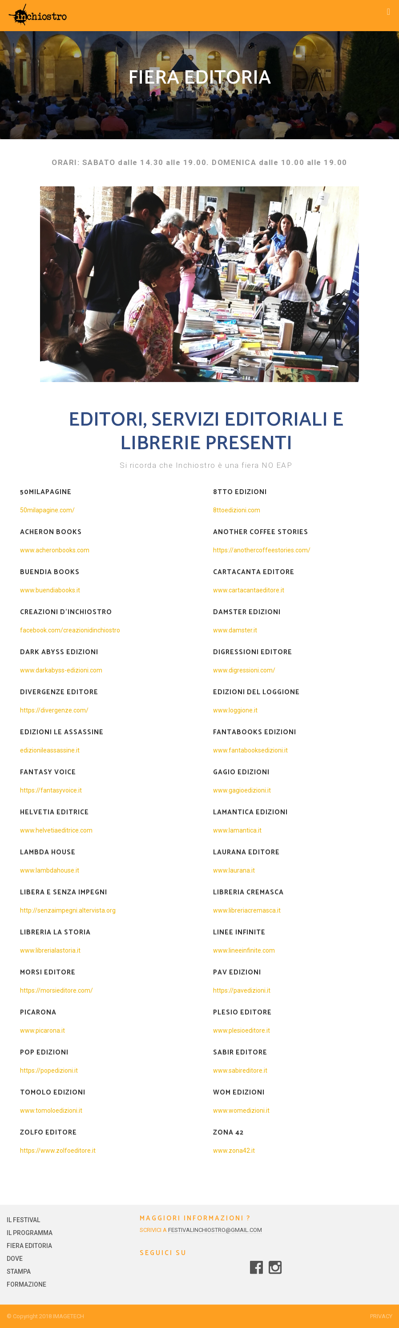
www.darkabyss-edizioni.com (61, 670)
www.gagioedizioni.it (242, 790)
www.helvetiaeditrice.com (56, 830)
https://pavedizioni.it (241, 990)
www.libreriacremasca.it (247, 910)
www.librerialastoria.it (50, 950)
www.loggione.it (235, 710)
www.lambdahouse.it (49, 870)
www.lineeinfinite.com (244, 950)
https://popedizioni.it (49, 1070)
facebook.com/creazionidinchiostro (70, 630)
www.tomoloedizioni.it (51, 1110)
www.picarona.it (42, 1030)
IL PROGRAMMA (29, 1232)
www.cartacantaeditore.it (248, 590)
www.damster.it (235, 630)
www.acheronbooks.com (54, 550)
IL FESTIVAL (23, 1219)
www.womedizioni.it (241, 1110)
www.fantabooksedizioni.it (250, 750)
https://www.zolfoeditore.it (58, 1150)
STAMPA (19, 1271)
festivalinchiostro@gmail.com (215, 1230)
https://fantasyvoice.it (51, 790)
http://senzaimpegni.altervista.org (68, 910)
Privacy (381, 1316)
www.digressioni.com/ (244, 670)
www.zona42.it (234, 1150)
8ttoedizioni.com (236, 510)
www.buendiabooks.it (50, 590)
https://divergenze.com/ (54, 710)
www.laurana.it (234, 870)
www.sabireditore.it (240, 1070)
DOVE (15, 1258)
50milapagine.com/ (47, 510)
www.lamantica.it (237, 830)
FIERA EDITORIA (29, 1245)
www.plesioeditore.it (241, 1030)
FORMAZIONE (26, 1284)
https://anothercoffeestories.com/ (261, 550)
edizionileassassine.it (50, 750)
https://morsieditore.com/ (56, 990)
